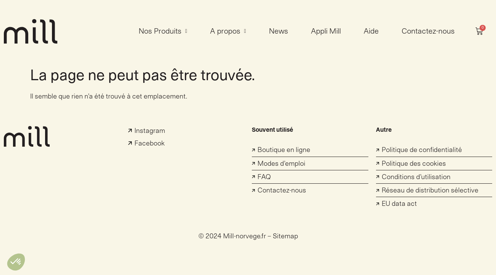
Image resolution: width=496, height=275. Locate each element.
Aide (371, 31)
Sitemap (285, 236)
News (278, 31)
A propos (228, 31)
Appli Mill (326, 31)
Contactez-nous (428, 31)
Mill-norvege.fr (244, 236)
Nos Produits (163, 31)
